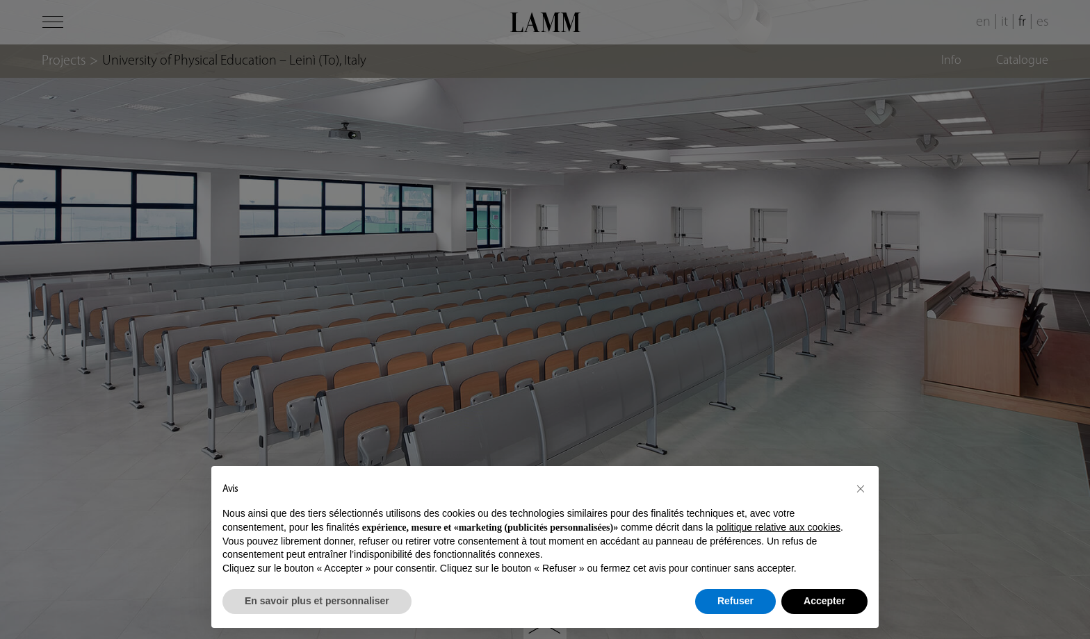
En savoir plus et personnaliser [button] (317, 600)
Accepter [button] (824, 600)
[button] (860, 488)
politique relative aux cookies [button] (778, 527)
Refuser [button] (735, 600)
